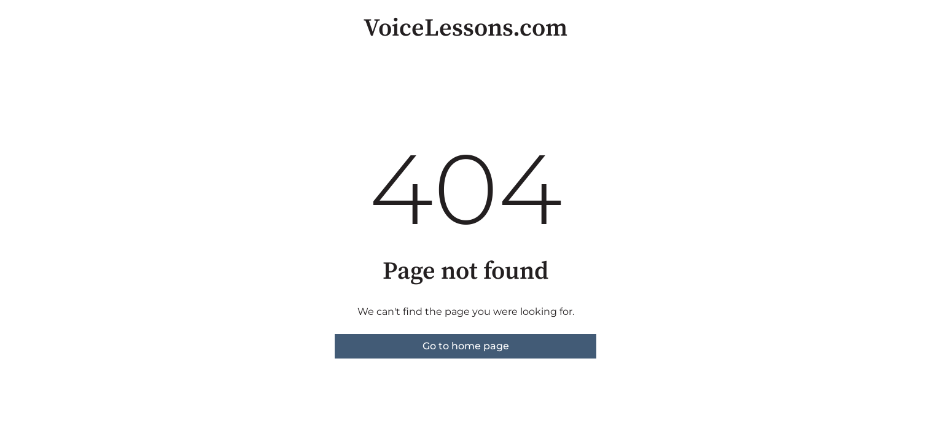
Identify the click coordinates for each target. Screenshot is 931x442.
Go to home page (466, 346)
